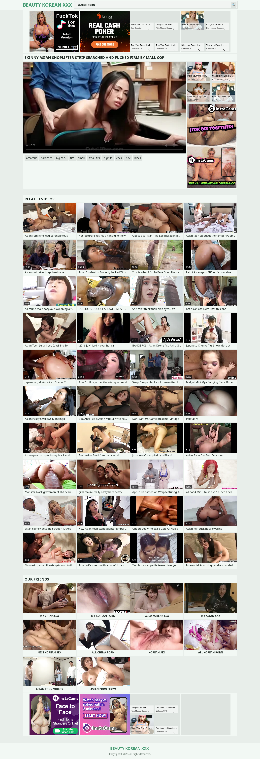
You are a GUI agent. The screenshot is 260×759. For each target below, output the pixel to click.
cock (119, 158)
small (81, 158)
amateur (31, 158)
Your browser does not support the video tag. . (104, 107)
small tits (94, 158)
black (137, 158)
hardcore (46, 158)
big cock (61, 158)
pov (128, 158)
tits (72, 158)
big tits (108, 158)
